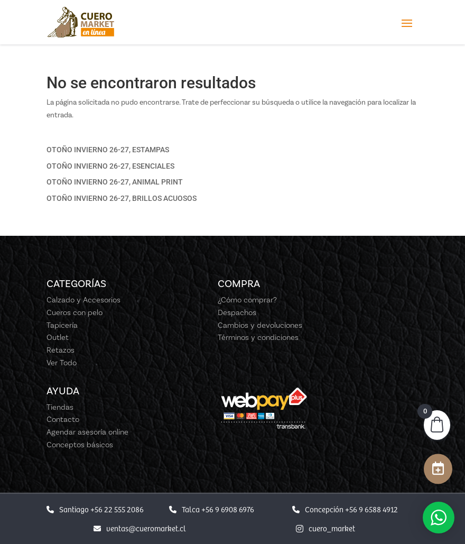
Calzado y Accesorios (83, 300)
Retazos (60, 350)
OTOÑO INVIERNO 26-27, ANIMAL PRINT (114, 182)
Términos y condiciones (258, 337)
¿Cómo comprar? (247, 300)
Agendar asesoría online (87, 432)
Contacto (62, 419)
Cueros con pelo (74, 312)
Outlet (57, 337)
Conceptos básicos (79, 444)
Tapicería (62, 325)
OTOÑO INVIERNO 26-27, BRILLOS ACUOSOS (121, 198)
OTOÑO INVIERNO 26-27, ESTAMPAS (107, 149)
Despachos (237, 312)
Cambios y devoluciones (260, 325)
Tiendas (59, 407)
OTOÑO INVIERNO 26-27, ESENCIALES (110, 166)
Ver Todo (61, 362)
